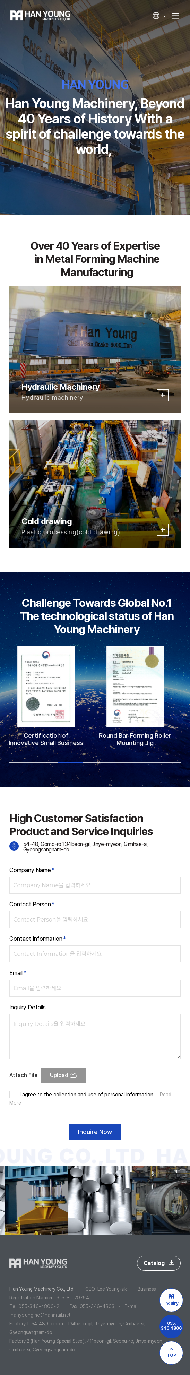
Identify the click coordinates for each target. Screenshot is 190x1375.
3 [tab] (70, 762)
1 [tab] (21, 762)
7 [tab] (168, 762)
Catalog (159, 1263)
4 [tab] (95, 762)
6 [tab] (144, 762)
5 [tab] (119, 762)
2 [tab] (46, 762)
